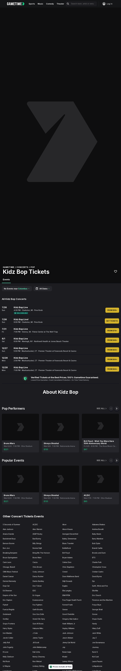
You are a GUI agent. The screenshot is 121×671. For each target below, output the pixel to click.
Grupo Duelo (97, 619)
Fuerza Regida (8, 609)
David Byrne (97, 576)
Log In (107, 4)
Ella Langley (67, 591)
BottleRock (66, 548)
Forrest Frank (67, 605)
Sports (32, 4)
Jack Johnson (67, 633)
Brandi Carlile (97, 548)
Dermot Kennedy (9, 581)
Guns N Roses (38, 624)
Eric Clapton (7, 600)
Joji (63, 647)
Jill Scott (36, 642)
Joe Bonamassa (98, 642)
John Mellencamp (39, 647)
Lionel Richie (67, 666)
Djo (93, 581)
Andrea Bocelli (98, 529)
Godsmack (7, 614)
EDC (34, 591)
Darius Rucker (38, 576)
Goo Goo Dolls (38, 614)
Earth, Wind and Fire (100, 586)
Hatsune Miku (38, 628)
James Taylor (38, 638)
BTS (93, 558)
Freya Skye (96, 605)
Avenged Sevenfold (70, 534)
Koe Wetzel (37, 661)
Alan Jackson (8, 529)
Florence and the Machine (102, 600)
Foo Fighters (37, 605)
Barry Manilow (97, 539)
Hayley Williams (68, 628)
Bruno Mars (37, 558)
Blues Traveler (68, 543)
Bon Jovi (6, 548)
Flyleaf (5, 605)
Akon (64, 524)
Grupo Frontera (9, 624)
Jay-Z (94, 638)
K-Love (5, 652)
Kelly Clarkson (8, 657)
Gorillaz (6, 619)
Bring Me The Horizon (41, 553)
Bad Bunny (37, 539)
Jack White (96, 633)
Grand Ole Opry (39, 619)
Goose (94, 614)
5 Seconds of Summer (11, 524)
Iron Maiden (7, 633)
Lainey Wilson (67, 661)
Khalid (64, 657)
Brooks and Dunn (99, 553)
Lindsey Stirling (38, 666)
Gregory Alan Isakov (70, 619)
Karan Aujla (66, 652)
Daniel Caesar (8, 576)
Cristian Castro (97, 572)
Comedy (50, 4)
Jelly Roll (6, 642)
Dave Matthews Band (70, 576)
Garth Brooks (38, 609)
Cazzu (35, 562)
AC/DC (35, 524)
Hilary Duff (96, 628)
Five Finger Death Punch (72, 600)
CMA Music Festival (10, 572)
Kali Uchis (36, 652)
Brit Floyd (66, 553)
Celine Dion (66, 562)
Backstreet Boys (9, 539)
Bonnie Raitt (37, 548)
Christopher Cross (99, 567)
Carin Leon (7, 562)
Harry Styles (7, 628)
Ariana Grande (8, 534)
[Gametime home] (17, 3)
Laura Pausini (97, 661)
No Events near (17, 289)
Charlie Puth (97, 562)
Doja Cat (6, 586)
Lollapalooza (97, 666)
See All (102, 408)
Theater (60, 4)
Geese (65, 609)
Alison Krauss (67, 529)
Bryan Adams (67, 558)
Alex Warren (37, 529)
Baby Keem (96, 534)
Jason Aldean (67, 638)
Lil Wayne (6, 666)
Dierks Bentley (38, 581)
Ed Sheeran (7, 591)
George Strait (97, 609)
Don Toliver (37, 586)
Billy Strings (37, 543)
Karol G (95, 652)
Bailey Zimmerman (69, 539)
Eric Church (96, 595)
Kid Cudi (95, 657)
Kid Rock (6, 661)
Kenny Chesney (39, 657)
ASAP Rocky (37, 534)
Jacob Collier (8, 638)
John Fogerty (8, 647)
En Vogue (36, 595)
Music (40, 4)
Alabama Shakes (98, 524)
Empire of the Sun (10, 595)
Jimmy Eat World (68, 642)
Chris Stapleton (68, 567)
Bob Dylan (96, 543)
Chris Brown (37, 567)
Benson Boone (8, 543)
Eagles (65, 586)
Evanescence (38, 600)
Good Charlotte (68, 614)
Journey (95, 647)
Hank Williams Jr (68, 624)
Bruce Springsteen (10, 558)
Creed (64, 572)
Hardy (94, 624)
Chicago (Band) (9, 567)
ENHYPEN (66, 595)
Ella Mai (95, 591)
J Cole (35, 633)
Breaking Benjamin (10, 553)
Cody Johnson (38, 572)
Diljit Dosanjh (67, 581)
